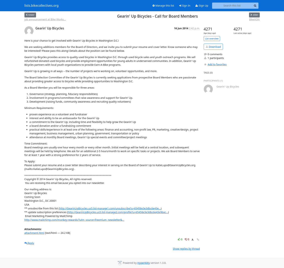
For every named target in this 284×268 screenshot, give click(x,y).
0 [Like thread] (180, 239)
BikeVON (254, 19)
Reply (29, 243)
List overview (212, 38)
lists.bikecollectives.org (41, 5)
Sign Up (201, 5)
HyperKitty (143, 263)
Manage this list (163, 5)
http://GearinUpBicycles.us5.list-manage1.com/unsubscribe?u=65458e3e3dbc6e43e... (110, 208)
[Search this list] (232, 6)
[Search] (255, 6)
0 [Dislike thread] (187, 239)
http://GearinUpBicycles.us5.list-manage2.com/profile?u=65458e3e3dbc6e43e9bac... (118, 212)
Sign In (184, 5)
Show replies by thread (186, 248)
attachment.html (34, 233)
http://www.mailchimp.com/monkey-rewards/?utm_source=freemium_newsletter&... (74, 220)
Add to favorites (215, 64)
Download (213, 46)
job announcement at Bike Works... (45, 19)
